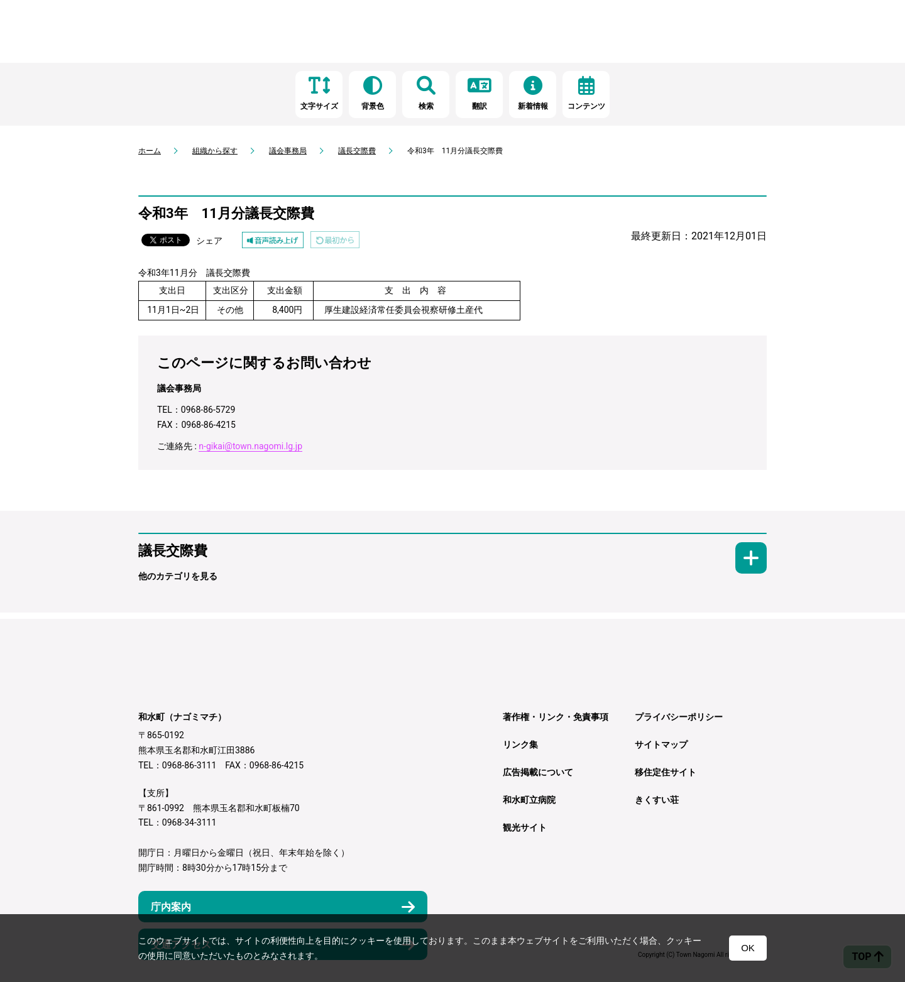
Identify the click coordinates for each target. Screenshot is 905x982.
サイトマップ (661, 744)
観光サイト (525, 827)
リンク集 (520, 744)
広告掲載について (538, 772)
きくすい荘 (657, 800)
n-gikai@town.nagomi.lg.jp (250, 446)
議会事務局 (288, 150)
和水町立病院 (529, 800)
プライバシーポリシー (679, 717)
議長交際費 (357, 150)
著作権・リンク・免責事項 (555, 717)
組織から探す (215, 150)
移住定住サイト (665, 772)
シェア (209, 241)
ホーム (149, 150)
